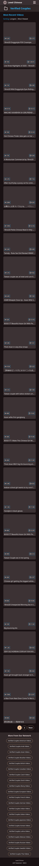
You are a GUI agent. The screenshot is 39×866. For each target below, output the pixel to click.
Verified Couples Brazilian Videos (19, 758)
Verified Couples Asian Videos (19, 752)
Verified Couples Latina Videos (19, 831)
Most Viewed (23, 19)
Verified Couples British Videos (19, 763)
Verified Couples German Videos (19, 803)
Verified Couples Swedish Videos (20, 848)
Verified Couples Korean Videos (19, 826)
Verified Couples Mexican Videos (19, 837)
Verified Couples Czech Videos (19, 775)
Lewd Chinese (12, 2)
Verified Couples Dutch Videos (19, 780)
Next (31, 728)
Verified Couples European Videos (19, 792)
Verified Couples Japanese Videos (19, 820)
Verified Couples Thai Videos (19, 854)
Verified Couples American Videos (19, 741)
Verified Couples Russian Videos (19, 843)
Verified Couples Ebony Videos (19, 786)
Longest (13, 19)
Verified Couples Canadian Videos (19, 769)
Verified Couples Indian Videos (19, 809)
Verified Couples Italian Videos (19, 814)
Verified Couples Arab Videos (19, 746)
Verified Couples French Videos (19, 797)
